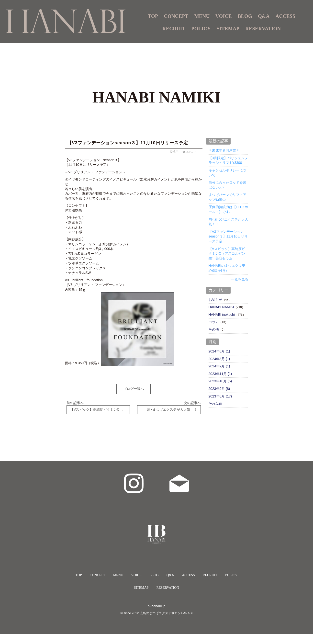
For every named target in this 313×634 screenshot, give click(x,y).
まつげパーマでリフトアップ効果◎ (227, 197)
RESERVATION (263, 28)
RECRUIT (173, 28)
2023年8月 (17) (220, 396)
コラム (214, 322)
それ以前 (215, 404)
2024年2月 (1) (219, 366)
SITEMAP (228, 28)
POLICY (201, 28)
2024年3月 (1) (219, 359)
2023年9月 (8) (219, 389)
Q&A (264, 16)
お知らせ (215, 300)
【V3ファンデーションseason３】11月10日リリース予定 (228, 236)
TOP (153, 16)
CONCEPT (176, 16)
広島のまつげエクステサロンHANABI (166, 609)
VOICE (223, 16)
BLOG (245, 16)
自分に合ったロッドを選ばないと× (227, 185)
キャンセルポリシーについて (227, 172)
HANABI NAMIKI (221, 307)
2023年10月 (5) (220, 381)
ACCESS (285, 16)
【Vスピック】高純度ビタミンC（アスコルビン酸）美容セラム (227, 253)
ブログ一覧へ (133, 389)
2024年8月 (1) (219, 351)
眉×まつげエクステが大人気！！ (228, 221)
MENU (118, 572)
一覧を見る (239, 279)
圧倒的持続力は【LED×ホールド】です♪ (228, 209)
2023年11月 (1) (220, 374)
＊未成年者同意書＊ (224, 150)
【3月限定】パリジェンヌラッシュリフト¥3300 (228, 160)
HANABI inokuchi (222, 315)
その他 (214, 329)
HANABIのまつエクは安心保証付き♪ (227, 268)
